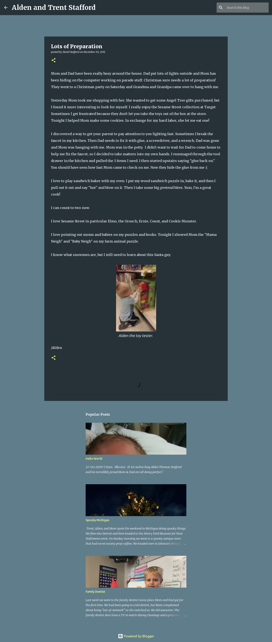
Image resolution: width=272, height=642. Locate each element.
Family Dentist (95, 591)
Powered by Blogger (136, 636)
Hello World (94, 458)
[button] (53, 60)
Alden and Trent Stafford (54, 7)
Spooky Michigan (97, 520)
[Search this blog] (247, 8)
